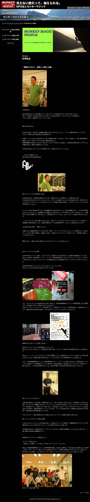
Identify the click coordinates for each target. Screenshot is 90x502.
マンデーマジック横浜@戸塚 (10, 35)
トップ (4, 23)
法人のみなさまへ (72, 7)
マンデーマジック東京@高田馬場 (11, 30)
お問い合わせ (85, 7)
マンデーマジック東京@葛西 (10, 39)
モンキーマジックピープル (15, 23)
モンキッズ (10, 43)
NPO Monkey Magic (44, 499)
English (79, 7)
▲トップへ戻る (84, 492)
